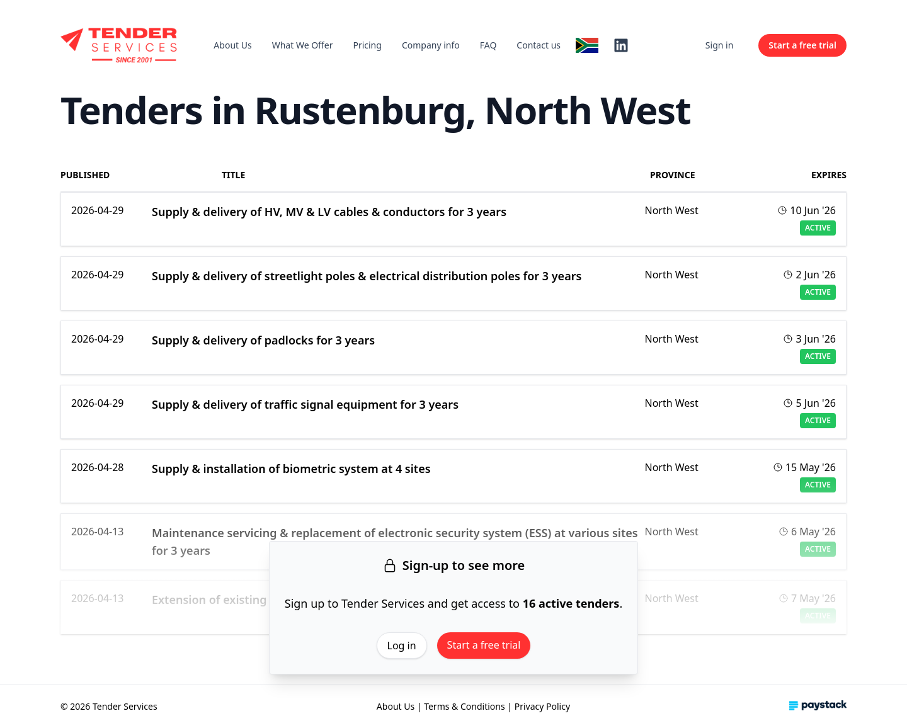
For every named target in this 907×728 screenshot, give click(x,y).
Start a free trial (484, 645)
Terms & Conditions (464, 706)
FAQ (488, 45)
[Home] (119, 45)
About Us (232, 45)
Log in (401, 645)
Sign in (719, 45)
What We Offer (302, 45)
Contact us (538, 45)
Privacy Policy (542, 706)
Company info (431, 45)
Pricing (367, 45)
